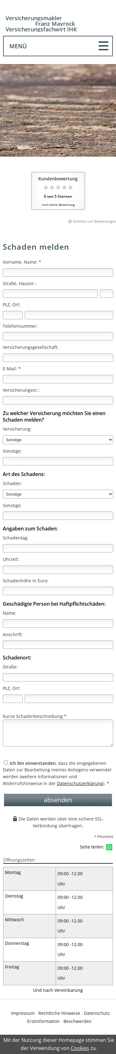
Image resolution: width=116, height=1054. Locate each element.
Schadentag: (15, 538)
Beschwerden (77, 1021)
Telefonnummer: (20, 326)
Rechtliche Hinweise (59, 1013)
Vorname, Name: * (22, 262)
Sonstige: (12, 451)
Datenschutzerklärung (80, 783)
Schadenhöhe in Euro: (26, 581)
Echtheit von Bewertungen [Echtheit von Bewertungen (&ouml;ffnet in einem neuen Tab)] (94, 221)
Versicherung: (17, 429)
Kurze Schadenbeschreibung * (35, 716)
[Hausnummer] (106, 293)
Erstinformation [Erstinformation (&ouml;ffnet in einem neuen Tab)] (43, 1021)
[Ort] (69, 315)
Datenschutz (97, 1013)
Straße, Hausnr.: (20, 283)
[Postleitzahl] (13, 315)
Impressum (23, 1013)
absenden (58, 800)
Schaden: (12, 483)
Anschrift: (13, 634)
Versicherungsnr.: (21, 390)
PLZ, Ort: (11, 304)
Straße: (10, 667)
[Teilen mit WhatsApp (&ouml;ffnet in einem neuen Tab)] (109, 847)
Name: (9, 613)
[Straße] (50, 293)
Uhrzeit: (11, 559)
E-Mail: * (12, 369)
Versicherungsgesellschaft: (30, 347)
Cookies (80, 1048)
